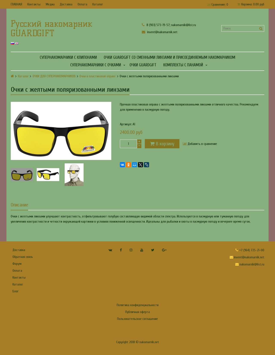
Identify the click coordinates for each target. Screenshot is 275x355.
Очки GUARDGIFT (143, 65)
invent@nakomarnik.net (159, 32)
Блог (15, 291)
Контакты (33, 4)
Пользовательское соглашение (137, 319)
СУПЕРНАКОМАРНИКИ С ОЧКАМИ (95, 65)
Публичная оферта (137, 312)
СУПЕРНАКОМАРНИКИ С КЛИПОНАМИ (68, 57)
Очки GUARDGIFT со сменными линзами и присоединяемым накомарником (169, 57)
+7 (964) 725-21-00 (249, 250)
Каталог (97, 4)
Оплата (82, 4)
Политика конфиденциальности (138, 305)
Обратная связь (22, 257)
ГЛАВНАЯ (16, 4)
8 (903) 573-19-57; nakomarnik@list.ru (169, 25)
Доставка (66, 4)
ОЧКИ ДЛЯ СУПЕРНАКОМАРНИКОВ (54, 76)
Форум (16, 264)
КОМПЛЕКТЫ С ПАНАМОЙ (183, 65)
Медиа (50, 4)
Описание (19, 205)
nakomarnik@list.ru (249, 264)
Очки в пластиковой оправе (97, 76)
